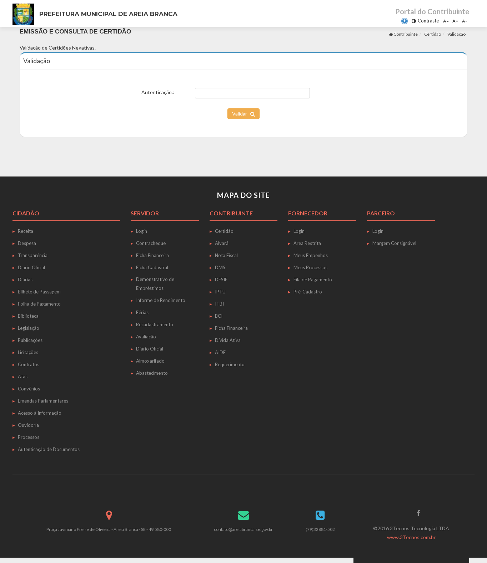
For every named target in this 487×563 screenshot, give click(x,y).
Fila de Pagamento (312, 279)
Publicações (30, 340)
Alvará (222, 243)
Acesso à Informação (39, 413)
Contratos (28, 364)
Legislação (28, 328)
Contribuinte (403, 34)
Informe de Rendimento (160, 300)
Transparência (32, 255)
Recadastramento (154, 324)
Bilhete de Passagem (39, 292)
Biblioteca (28, 316)
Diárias (25, 279)
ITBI (219, 304)
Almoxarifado (150, 361)
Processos (28, 437)
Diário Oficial (31, 267)
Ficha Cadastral (152, 267)
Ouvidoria (28, 425)
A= (446, 21)
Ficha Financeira (152, 255)
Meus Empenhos (310, 255)
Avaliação (146, 336)
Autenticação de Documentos (49, 449)
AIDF (220, 352)
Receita (25, 231)
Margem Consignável (394, 243)
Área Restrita (307, 243)
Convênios (29, 388)
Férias (142, 312)
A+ (455, 21)
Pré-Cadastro (307, 292)
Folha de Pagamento (39, 304)
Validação (456, 34)
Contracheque (151, 243)
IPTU (220, 292)
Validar (243, 114)
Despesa (27, 243)
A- (464, 21)
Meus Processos (310, 267)
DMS (220, 267)
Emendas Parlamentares (43, 401)
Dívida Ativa (228, 340)
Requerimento (230, 364)
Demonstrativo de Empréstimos (155, 283)
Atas (22, 376)
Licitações (28, 352)
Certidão (432, 34)
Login (141, 231)
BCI (218, 316)
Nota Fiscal (226, 255)
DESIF (221, 279)
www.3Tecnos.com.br (411, 537)
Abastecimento (152, 373)
